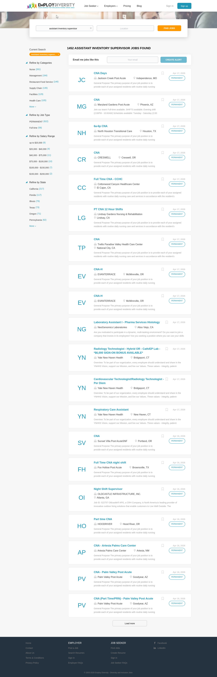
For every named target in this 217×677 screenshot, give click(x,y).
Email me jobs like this (86, 59)
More (31, 106)
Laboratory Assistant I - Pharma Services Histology (127, 322)
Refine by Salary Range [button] (42, 136)
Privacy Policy (32, 663)
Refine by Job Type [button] (39, 115)
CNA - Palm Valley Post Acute (113, 572)
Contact (29, 648)
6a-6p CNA (101, 126)
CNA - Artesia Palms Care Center (115, 545)
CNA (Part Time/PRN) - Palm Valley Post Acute (123, 598)
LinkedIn (162, 648)
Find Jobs (169, 28)
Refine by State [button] (37, 182)
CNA (97, 99)
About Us (30, 653)
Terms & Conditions (35, 658)
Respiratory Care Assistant (111, 409)
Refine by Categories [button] (40, 63)
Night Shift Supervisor (108, 489)
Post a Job (73, 648)
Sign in (170, 6)
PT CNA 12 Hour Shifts (108, 209)
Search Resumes (76, 653)
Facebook (162, 643)
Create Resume (118, 653)
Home (28, 643)
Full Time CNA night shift (110, 462)
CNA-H (98, 269)
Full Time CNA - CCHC (108, 179)
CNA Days (100, 73)
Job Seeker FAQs (119, 663)
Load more (130, 623)
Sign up (184, 6)
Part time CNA (103, 519)
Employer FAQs (75, 663)
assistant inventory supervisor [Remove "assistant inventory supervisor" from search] (44, 54)
